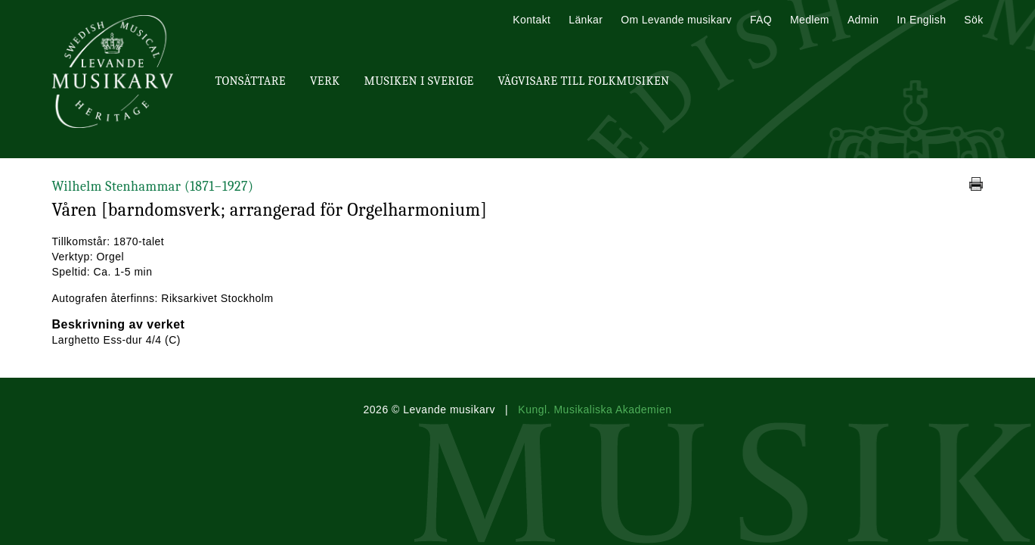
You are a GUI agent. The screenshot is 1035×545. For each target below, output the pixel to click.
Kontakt (531, 20)
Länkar (586, 20)
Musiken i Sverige (419, 81)
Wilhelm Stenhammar (153, 187)
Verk (325, 81)
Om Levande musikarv (676, 20)
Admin (863, 20)
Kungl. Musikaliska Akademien (594, 409)
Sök (973, 20)
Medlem (809, 20)
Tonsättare (250, 81)
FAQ (761, 20)
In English (921, 20)
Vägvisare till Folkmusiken (583, 81)
